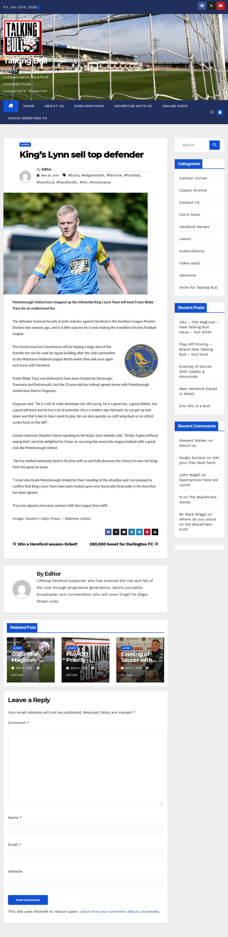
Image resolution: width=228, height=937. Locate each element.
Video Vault (189, 263)
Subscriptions (89, 106)
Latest (25, 144)
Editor (47, 169)
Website (15, 871)
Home (28, 106)
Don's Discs (189, 214)
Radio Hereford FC (27, 118)
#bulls (73, 175)
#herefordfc (66, 182)
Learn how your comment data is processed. (120, 911)
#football (132, 175)
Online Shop (175, 106)
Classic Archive (193, 190)
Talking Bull (25, 61)
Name (15, 817)
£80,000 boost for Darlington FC (124, 544)
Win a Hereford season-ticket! (45, 544)
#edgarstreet (92, 175)
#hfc (84, 182)
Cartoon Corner (193, 178)
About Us (54, 106)
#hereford (45, 182)
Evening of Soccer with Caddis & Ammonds (195, 371)
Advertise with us (133, 106)
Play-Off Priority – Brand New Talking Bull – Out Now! (196, 349)
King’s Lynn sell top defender (81, 154)
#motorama (100, 182)
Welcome (187, 275)
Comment (18, 723)
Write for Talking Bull (198, 287)
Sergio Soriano (192, 457)
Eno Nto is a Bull (194, 406)
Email (14, 844)
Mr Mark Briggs (192, 514)
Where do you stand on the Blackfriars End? (197, 524)
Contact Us (189, 202)
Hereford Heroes (194, 227)
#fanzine (114, 175)
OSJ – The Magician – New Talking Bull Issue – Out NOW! (199, 327)
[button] (212, 112)
